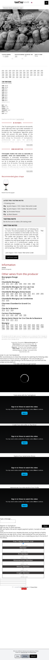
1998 (24, 72)
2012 (7, 284)
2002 (10, 72)
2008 (34, 70)
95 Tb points (17, 123)
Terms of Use (24, 652)
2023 (3, 289)
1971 (38, 75)
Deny (17, 656)
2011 (24, 70)
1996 (31, 72)
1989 (3, 75)
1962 (10, 77)
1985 (13, 75)
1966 (3, 77)
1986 (10, 75)
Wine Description (17, 149)
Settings (25, 656)
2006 (38, 70)
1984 (7, 329)
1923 (27, 77)
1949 (20, 77)
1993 (38, 72)
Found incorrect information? (13, 119)
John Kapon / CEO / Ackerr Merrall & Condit (23, 206)
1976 (34, 75)
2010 (27, 70)
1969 (33, 329)
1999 (20, 72)
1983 (17, 75)
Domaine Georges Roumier (19, 43)
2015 (3, 284)
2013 (29, 294)
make (17, 222)
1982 (20, 75)
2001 (13, 72)
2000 (17, 72)
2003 (6, 72)
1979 (27, 75)
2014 (20, 70)
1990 (42, 72)
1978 (31, 75)
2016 (17, 70)
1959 (17, 77)
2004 (3, 72)
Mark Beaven (13, 214)
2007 (20, 289)
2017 (20, 294)
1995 (34, 72)
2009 (31, 70)
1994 (24, 284)
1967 (42, 75)
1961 (13, 77)
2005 (42, 70)
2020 (10, 70)
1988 (6, 75)
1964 (6, 77)
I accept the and (25, 587)
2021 (6, 70)
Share (45, 526)
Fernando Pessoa (14, 212)
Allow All (33, 656)
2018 (13, 70)
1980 (24, 75)
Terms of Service (24, 587)
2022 (3, 70)
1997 (27, 72)
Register (24, 589)
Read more (30, 145)
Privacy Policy (33, 652)
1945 (24, 77)
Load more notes (11, 257)
